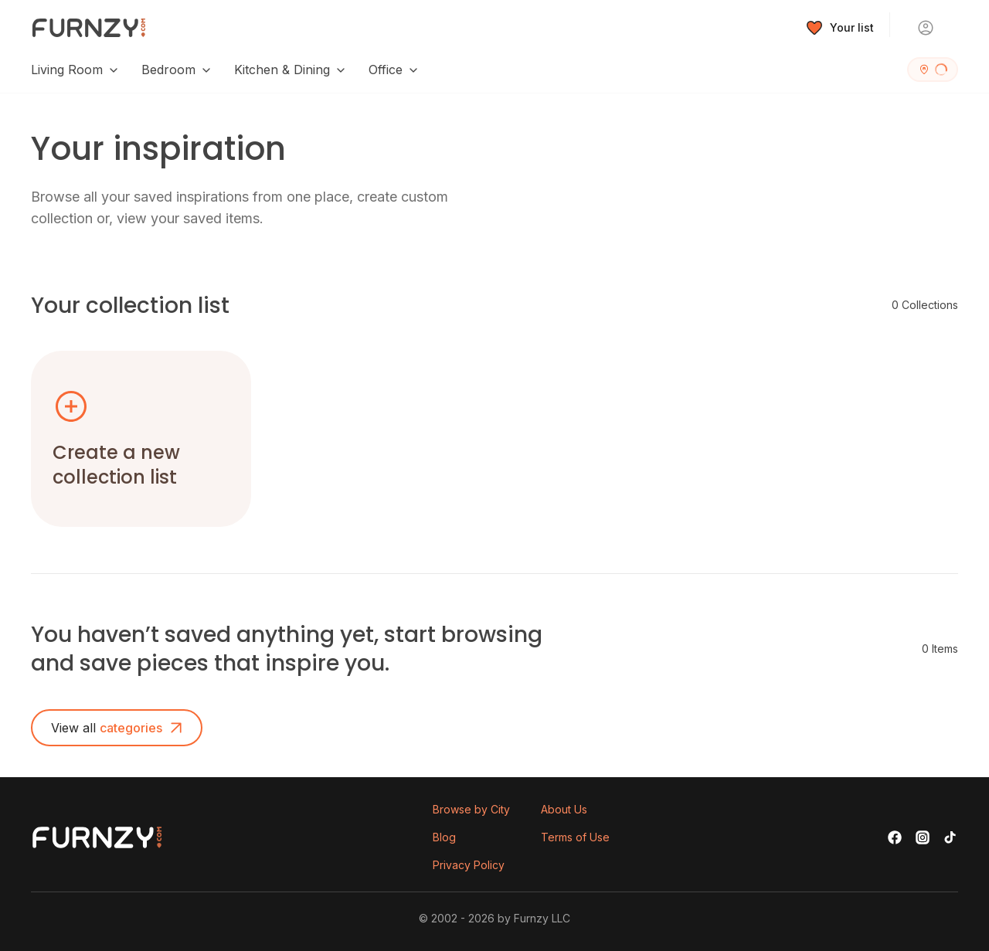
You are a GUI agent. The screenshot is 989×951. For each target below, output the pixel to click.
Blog (444, 837)
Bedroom (176, 69)
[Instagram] (922, 837)
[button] (141, 439)
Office (394, 69)
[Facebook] (894, 837)
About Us (564, 809)
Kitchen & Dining (290, 69)
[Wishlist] (840, 27)
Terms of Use (575, 837)
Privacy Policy (469, 864)
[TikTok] (950, 837)
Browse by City (471, 809)
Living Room (75, 69)
